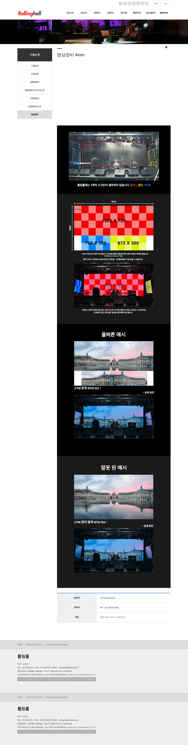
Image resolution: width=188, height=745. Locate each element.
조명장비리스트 (34, 106)
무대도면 (34, 73)
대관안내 (110, 13)
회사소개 (70, 13)
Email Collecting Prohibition (57, 645)
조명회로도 (34, 98)
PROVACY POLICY (34, 645)
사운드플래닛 (150, 13)
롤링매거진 (137, 13)
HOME (20, 645)
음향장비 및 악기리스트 (35, 90)
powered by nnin (74, 675)
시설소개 (83, 13)
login (156, 3)
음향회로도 (34, 82)
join (165, 3)
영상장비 (34, 114)
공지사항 (123, 13)
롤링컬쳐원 (164, 13)
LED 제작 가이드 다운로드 (112, 617)
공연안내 (97, 13)
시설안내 (34, 65)
